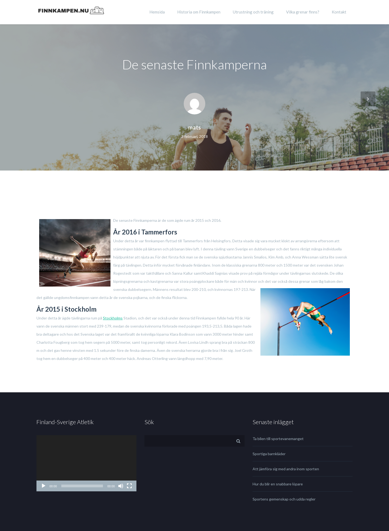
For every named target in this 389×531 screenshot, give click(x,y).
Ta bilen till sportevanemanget (278, 438)
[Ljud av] (120, 486)
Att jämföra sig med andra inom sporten (286, 469)
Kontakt (339, 11)
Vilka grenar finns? (302, 11)
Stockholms (113, 318)
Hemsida (157, 11)
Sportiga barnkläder (269, 453)
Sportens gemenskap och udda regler (284, 499)
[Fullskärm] (129, 486)
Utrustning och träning (253, 11)
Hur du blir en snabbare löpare (278, 484)
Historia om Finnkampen (198, 11)
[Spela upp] (43, 486)
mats (194, 127)
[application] (86, 463)
